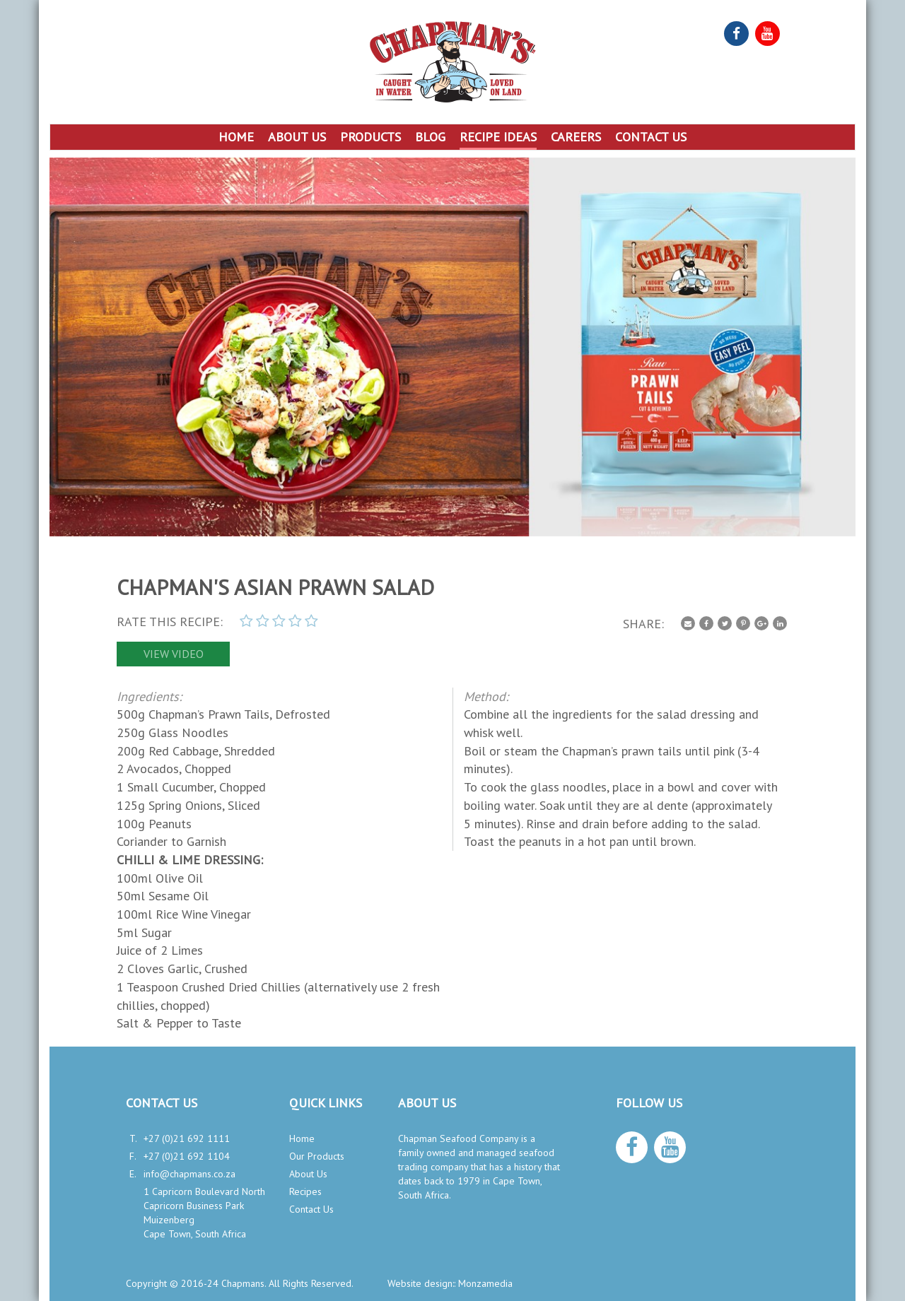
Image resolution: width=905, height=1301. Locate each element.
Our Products (316, 1156)
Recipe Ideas (498, 137)
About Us (297, 137)
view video (174, 654)
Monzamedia (485, 1283)
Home (236, 137)
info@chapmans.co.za (189, 1173)
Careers (576, 137)
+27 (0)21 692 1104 (187, 1156)
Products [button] (370, 137)
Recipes (305, 1191)
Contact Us (651, 137)
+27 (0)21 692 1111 (187, 1138)
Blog (430, 137)
